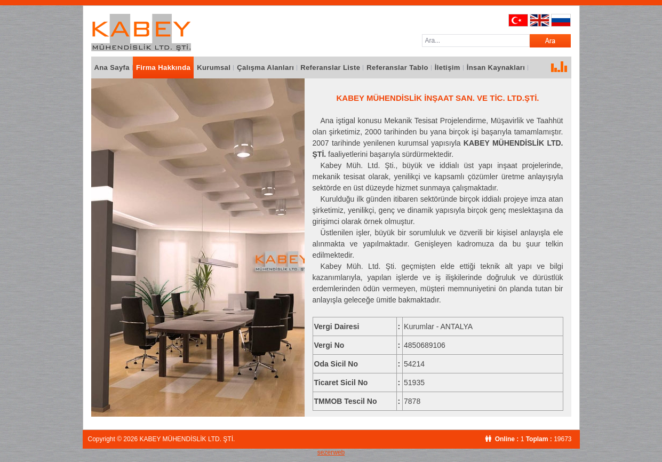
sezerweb (331, 452)
